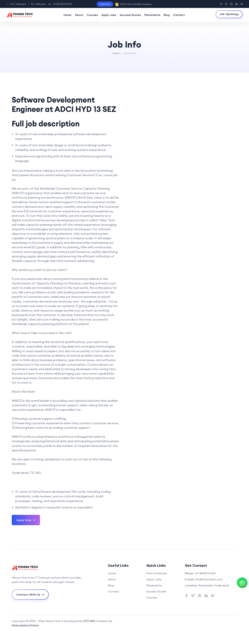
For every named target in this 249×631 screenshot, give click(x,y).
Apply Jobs (108, 15)
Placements (152, 15)
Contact (179, 15)
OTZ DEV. (89, 621)
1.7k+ (16, 4)
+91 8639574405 (60, 4)
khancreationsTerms (25, 625)
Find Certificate (156, 573)
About (79, 15)
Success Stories (130, 15)
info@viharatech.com (209, 579)
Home (67, 15)
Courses (92, 15)
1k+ (37, 4)
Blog (167, 15)
